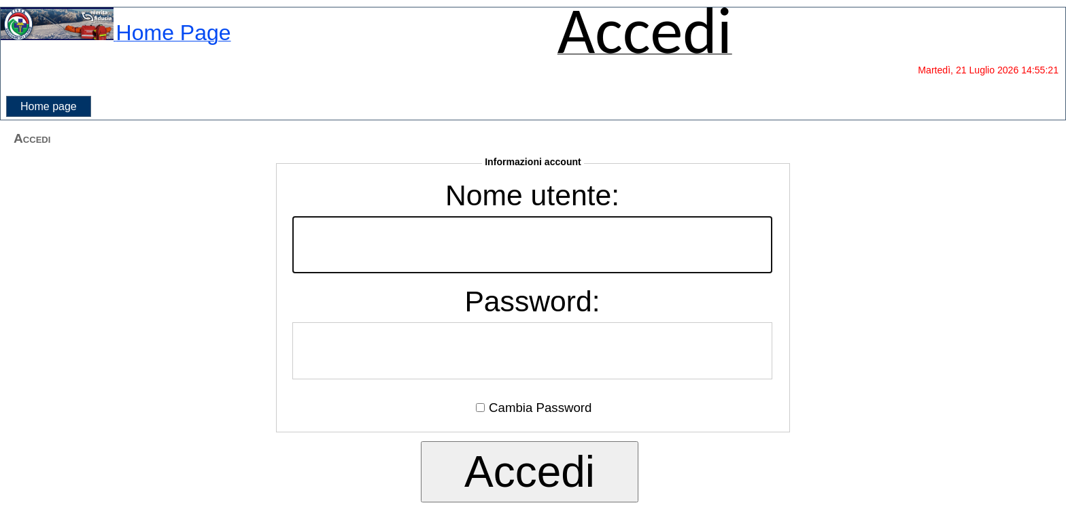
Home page (48, 106)
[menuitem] (48, 107)
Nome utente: (532, 195)
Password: (532, 301)
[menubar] (48, 107)
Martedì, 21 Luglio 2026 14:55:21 (988, 70)
